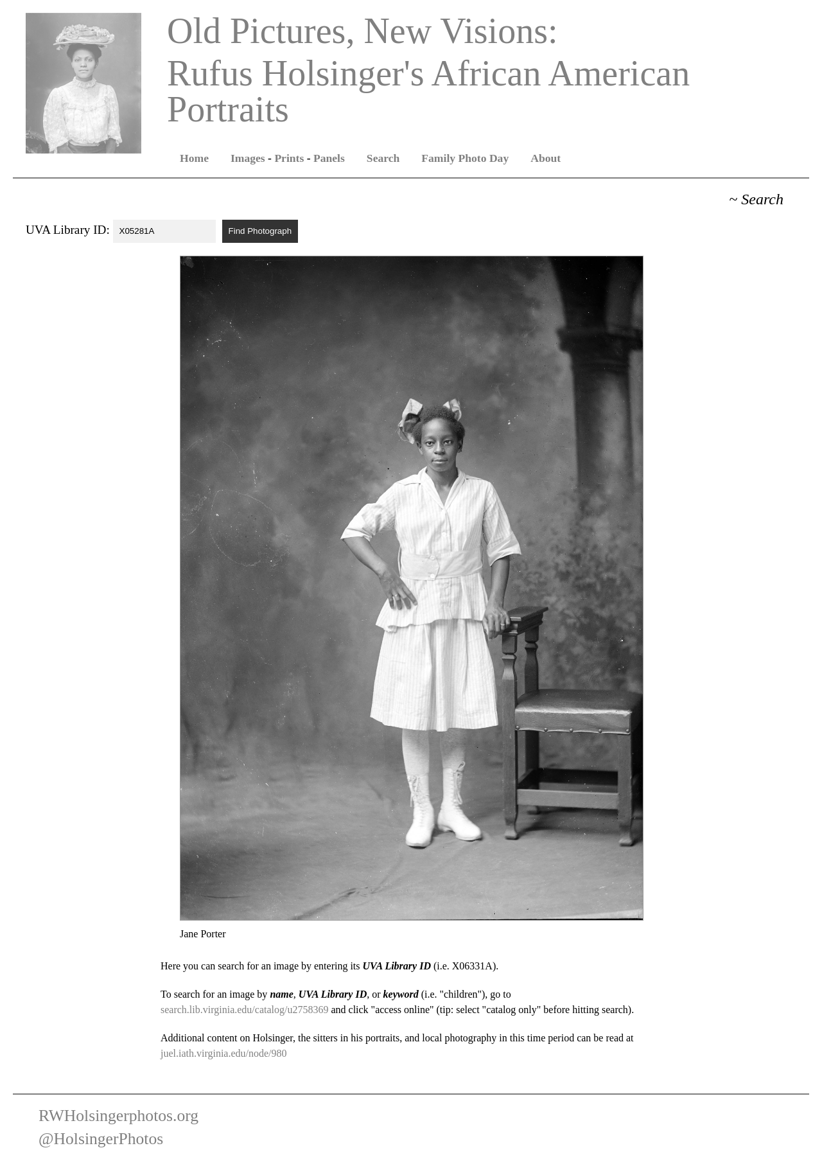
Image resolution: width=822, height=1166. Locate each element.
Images (248, 158)
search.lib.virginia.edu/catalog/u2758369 (244, 1009)
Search (383, 158)
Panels (329, 158)
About (545, 158)
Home (194, 158)
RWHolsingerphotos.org (118, 1115)
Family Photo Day (465, 158)
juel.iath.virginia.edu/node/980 (224, 1053)
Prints (289, 158)
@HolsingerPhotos (101, 1138)
